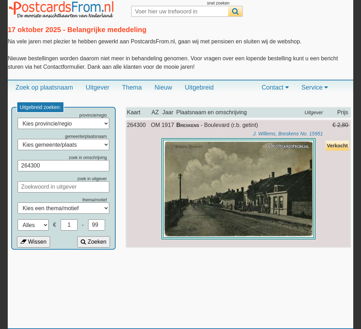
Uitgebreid (199, 87)
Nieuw (163, 87)
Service (314, 87)
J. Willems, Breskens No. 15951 (288, 133)
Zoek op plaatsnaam (44, 87)
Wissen (33, 242)
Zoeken (93, 242)
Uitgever (97, 87)
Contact (275, 87)
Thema (132, 87)
